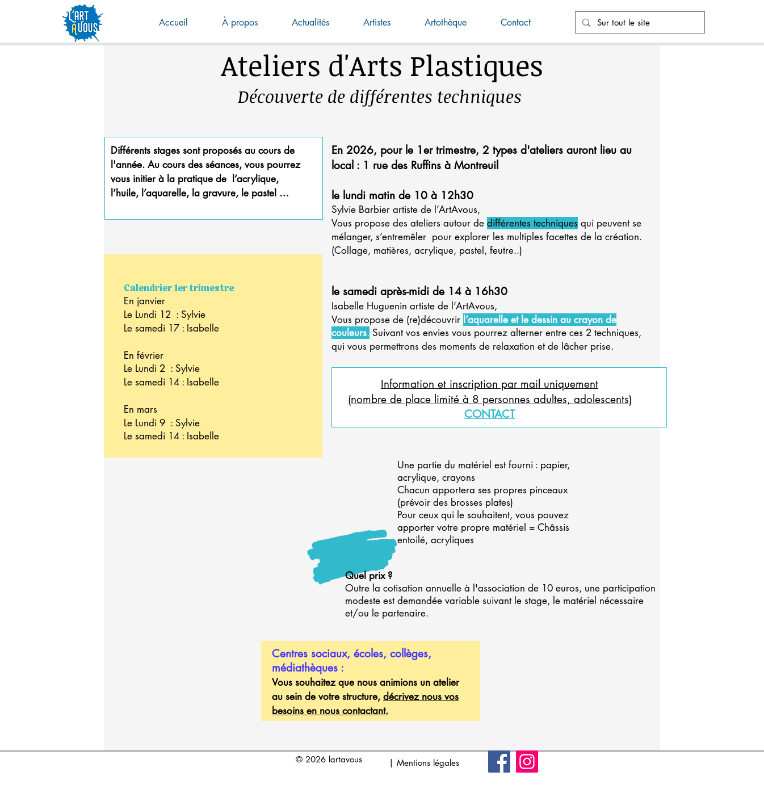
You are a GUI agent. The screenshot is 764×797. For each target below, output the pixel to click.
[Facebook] (499, 761)
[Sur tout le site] (639, 22)
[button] (319, 22)
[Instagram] (527, 761)
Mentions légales (428, 762)
